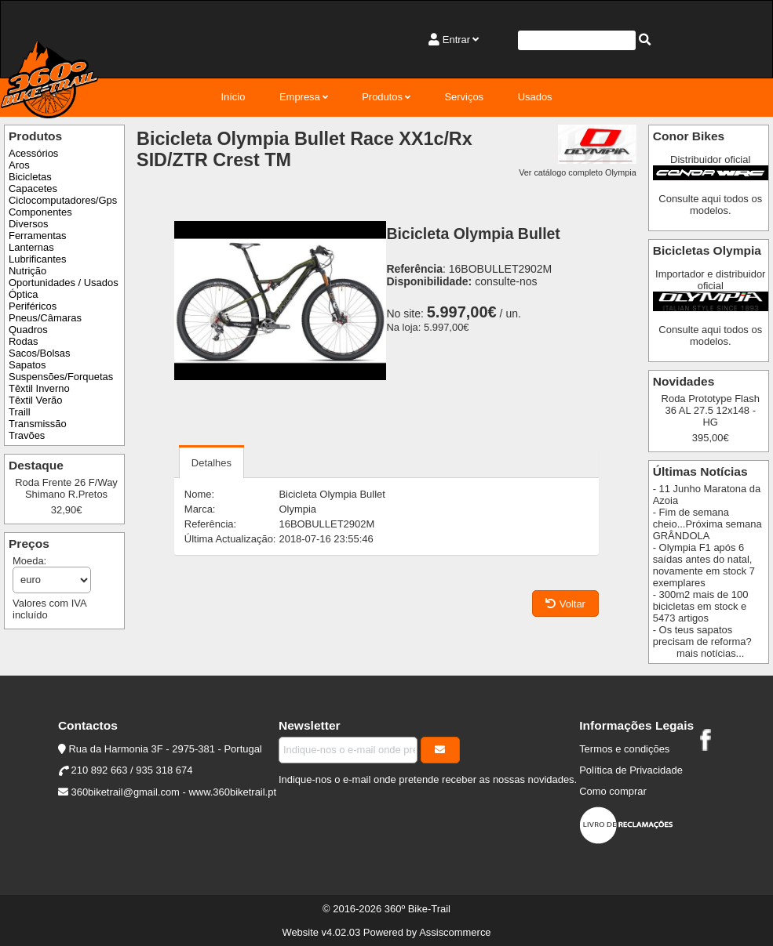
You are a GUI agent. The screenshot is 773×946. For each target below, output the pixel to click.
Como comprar (613, 791)
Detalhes (211, 463)
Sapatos (27, 365)
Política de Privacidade (631, 770)
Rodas (23, 341)
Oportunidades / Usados (64, 282)
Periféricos (33, 306)
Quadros (28, 329)
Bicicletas (30, 177)
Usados (535, 97)
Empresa (299, 97)
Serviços (463, 97)
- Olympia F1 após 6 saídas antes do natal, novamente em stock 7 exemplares (704, 565)
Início (233, 97)
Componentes (40, 212)
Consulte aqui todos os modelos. (710, 204)
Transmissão (38, 424)
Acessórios (33, 153)
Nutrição (27, 271)
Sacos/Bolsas (39, 353)
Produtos (382, 97)
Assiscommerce (454, 932)
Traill (20, 412)
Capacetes (33, 188)
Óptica (23, 294)
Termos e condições (624, 749)
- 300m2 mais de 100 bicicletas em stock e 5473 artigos (701, 606)
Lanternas (31, 247)
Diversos (28, 224)
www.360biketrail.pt (232, 792)
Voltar (565, 604)
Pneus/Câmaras (45, 318)
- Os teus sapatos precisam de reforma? (702, 635)
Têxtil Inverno (39, 388)
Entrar (456, 39)
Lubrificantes (37, 259)
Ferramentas (37, 235)
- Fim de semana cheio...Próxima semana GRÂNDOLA (707, 524)
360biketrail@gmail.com (125, 792)
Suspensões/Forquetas (61, 376)
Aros (19, 165)
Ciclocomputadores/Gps (63, 200)
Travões (27, 435)
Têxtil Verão (35, 400)
